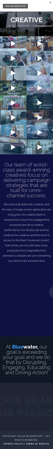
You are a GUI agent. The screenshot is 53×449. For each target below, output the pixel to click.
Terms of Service (37, 444)
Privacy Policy (14, 444)
